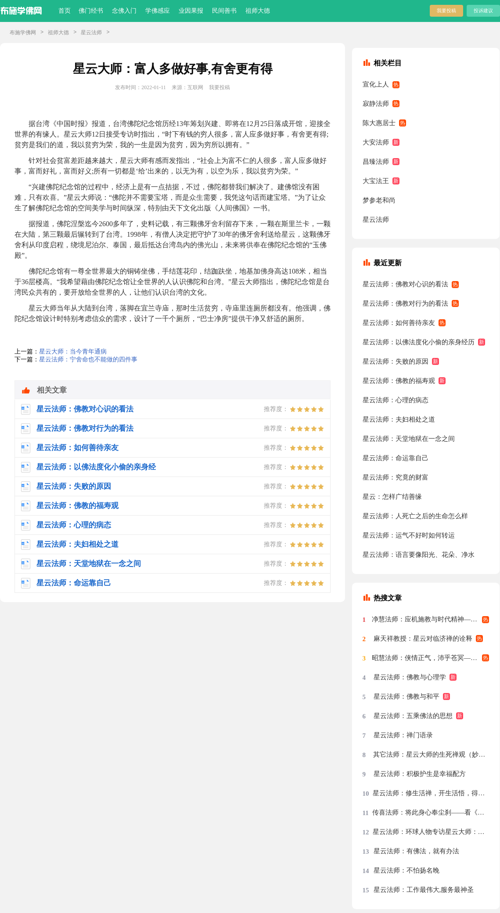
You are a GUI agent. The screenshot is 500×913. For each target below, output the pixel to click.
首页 (64, 10)
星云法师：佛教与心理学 (410, 677)
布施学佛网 (23, 32)
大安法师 (376, 142)
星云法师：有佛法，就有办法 (416, 851)
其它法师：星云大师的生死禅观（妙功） (431, 754)
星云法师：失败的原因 (395, 361)
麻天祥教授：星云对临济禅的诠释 (423, 638)
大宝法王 (376, 180)
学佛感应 (157, 10)
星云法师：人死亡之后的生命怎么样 (415, 516)
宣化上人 (376, 84)
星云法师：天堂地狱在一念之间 (409, 438)
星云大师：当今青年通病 (73, 351)
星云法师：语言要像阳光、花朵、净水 (419, 554)
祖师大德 (257, 10)
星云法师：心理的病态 (395, 400)
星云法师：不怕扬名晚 (406, 870)
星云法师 (91, 32)
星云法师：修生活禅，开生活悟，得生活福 (431, 793)
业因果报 (191, 10)
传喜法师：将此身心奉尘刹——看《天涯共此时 (430, 812)
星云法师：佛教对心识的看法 (405, 284)
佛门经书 (91, 10)
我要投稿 (446, 10)
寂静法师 (376, 103)
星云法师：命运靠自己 (395, 458)
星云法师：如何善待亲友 (399, 322)
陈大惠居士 (379, 122)
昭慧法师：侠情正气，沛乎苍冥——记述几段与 (430, 657)
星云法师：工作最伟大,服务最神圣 (424, 889)
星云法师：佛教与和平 (406, 696)
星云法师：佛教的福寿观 (399, 380)
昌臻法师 (376, 161)
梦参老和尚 (379, 200)
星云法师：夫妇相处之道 (399, 419)
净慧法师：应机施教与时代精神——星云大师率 (430, 619)
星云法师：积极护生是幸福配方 (420, 773)
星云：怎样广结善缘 (392, 496)
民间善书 (224, 10)
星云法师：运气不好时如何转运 (409, 535)
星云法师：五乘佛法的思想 (413, 715)
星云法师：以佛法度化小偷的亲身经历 (419, 342)
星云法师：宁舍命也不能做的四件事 (88, 359)
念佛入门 (124, 10)
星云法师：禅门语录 (403, 735)
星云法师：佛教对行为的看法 (405, 303)
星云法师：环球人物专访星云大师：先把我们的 (431, 831)
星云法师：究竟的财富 (395, 477)
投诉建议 (483, 10)
